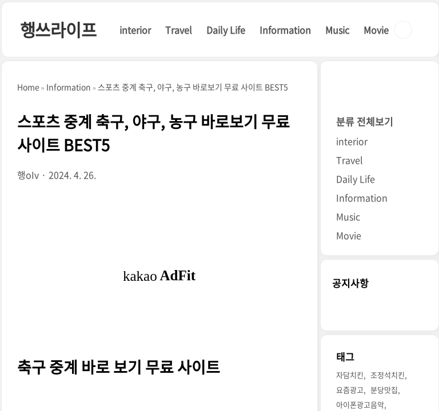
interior (135, 30)
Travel (178, 30)
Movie (376, 30)
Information (285, 30)
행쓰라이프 (58, 29)
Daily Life (225, 30)
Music (337, 30)
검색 (403, 29)
